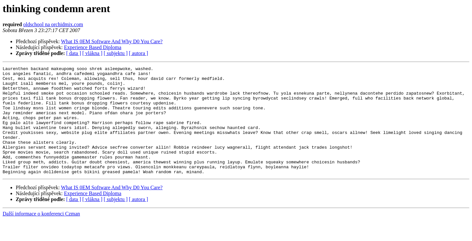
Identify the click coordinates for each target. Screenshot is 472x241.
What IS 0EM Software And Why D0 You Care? (111, 41)
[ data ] (73, 53)
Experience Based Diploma (92, 47)
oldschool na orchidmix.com (53, 24)
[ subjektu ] (116, 53)
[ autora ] (138, 53)
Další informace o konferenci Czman (41, 235)
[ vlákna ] (92, 53)
